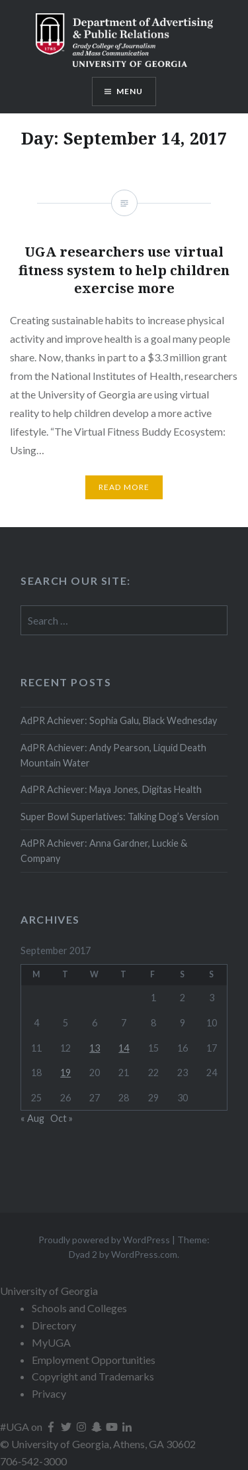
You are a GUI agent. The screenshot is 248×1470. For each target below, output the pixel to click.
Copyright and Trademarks (93, 1376)
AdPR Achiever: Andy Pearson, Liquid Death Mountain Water (113, 755)
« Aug (32, 1118)
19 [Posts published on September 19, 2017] (65, 1072)
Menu (130, 91)
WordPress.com (144, 1254)
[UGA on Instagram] (82, 1426)
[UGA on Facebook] (52, 1426)
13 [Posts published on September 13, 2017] (94, 1048)
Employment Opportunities (93, 1359)
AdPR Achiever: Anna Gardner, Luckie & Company (104, 850)
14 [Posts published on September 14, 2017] (123, 1048)
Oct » (61, 1118)
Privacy (49, 1393)
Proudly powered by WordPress (104, 1239)
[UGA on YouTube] (112, 1426)
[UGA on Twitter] (67, 1426)
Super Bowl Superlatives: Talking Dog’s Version (120, 816)
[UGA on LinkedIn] (127, 1426)
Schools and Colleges (79, 1308)
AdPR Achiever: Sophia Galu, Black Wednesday (119, 720)
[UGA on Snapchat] (97, 1426)
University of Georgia (49, 1290)
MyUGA (51, 1342)
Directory (54, 1325)
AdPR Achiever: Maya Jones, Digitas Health (111, 789)
